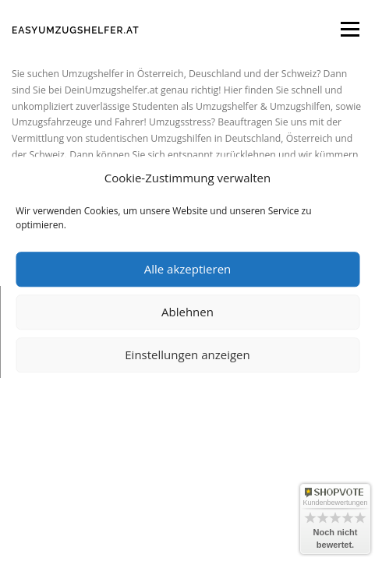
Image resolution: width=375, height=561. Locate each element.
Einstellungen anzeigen (187, 354)
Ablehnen (187, 311)
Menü (349, 29)
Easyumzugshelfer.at (76, 30)
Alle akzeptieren (188, 269)
